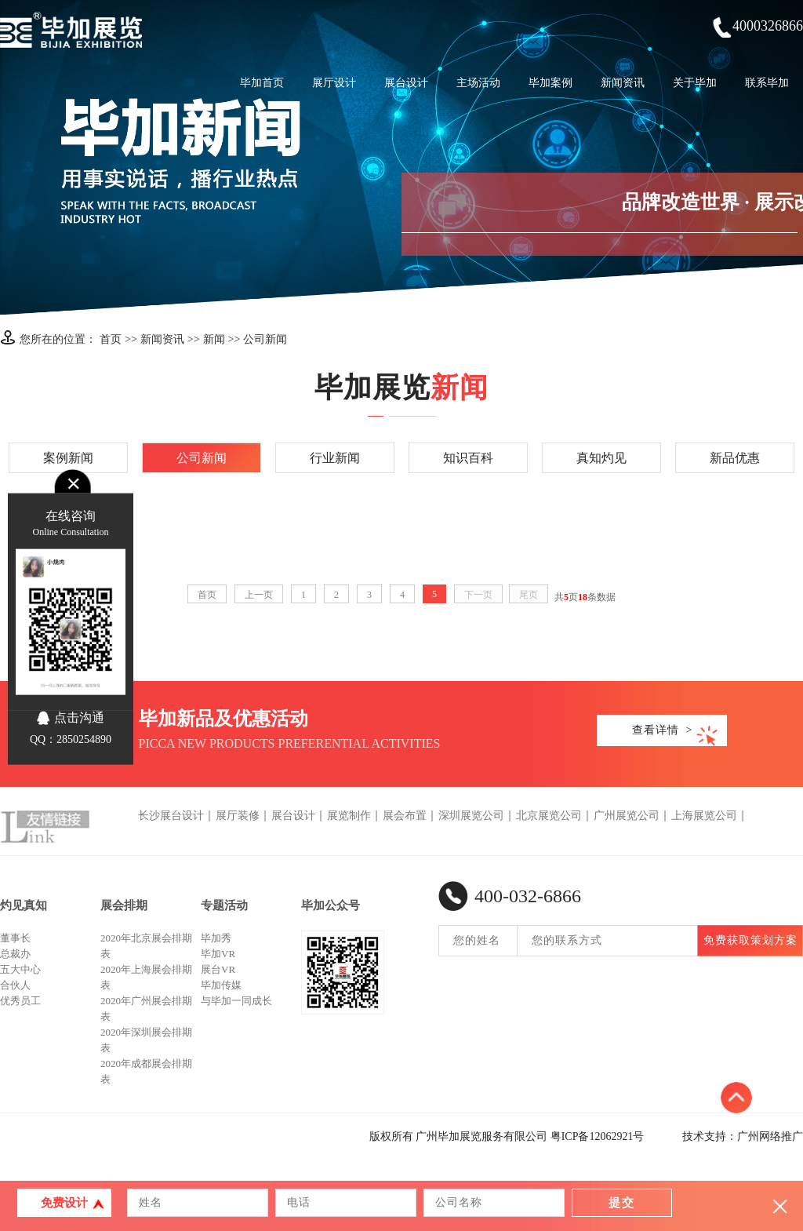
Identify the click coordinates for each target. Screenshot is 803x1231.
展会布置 (405, 815)
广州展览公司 (626, 815)
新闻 (214, 339)
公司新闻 (265, 339)
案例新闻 (68, 457)
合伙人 (15, 985)
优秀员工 (20, 1001)
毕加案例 (550, 83)
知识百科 (468, 457)
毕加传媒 (221, 985)
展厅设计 (334, 83)
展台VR (218, 969)
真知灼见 (601, 457)
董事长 (15, 938)
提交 (622, 1202)
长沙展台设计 (171, 815)
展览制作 (349, 815)
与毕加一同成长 (236, 1001)
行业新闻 (335, 457)
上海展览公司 (704, 815)
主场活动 (478, 83)
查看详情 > (662, 730)
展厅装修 (238, 815)
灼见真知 (23, 905)
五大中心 (20, 969)
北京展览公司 (549, 815)
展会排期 (123, 905)
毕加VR (218, 954)
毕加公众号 (330, 905)
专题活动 (224, 905)
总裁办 (15, 954)
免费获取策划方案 (750, 940)
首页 (111, 339)
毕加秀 (216, 938)
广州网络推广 (770, 1136)
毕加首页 (262, 83)
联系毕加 (767, 83)
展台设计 (406, 83)
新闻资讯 (623, 83)
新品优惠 (735, 457)
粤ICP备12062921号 (597, 1136)
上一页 (259, 594)
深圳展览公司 (471, 815)
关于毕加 (695, 83)
